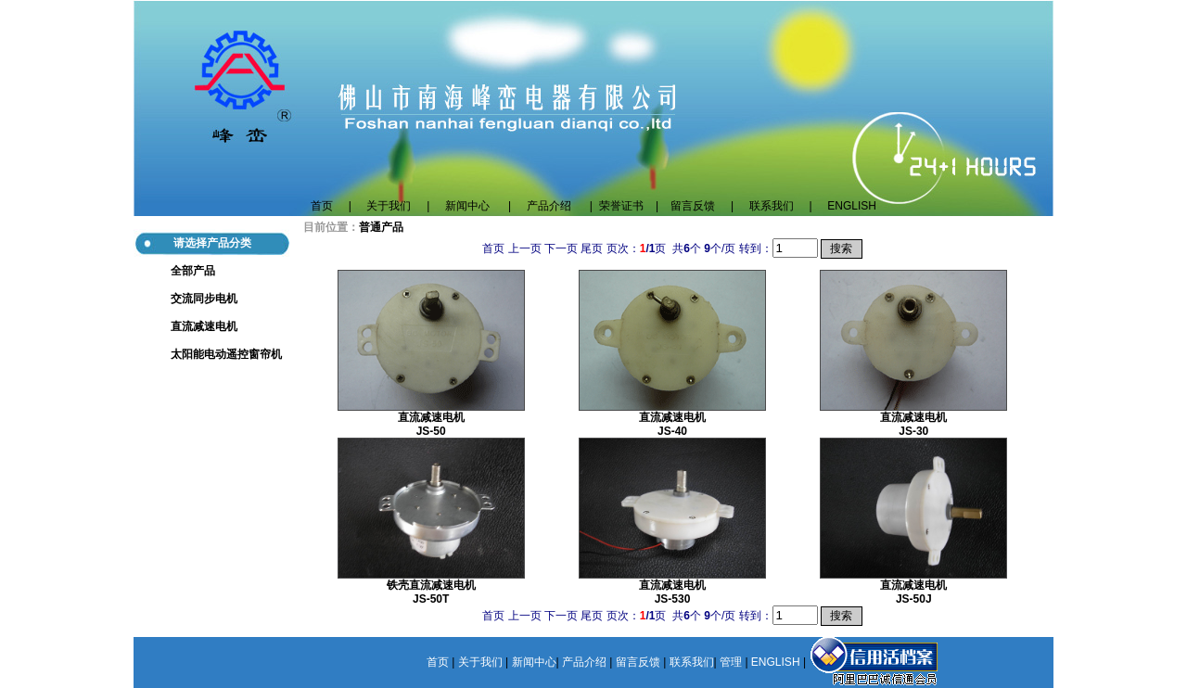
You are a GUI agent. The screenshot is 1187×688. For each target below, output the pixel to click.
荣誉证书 (621, 205)
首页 (322, 205)
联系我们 (779, 205)
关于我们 (388, 205)
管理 (731, 662)
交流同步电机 (204, 298)
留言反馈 (698, 205)
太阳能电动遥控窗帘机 (226, 354)
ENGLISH (851, 205)
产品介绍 (548, 205)
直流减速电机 (204, 326)
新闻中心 (467, 205)
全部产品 (193, 270)
